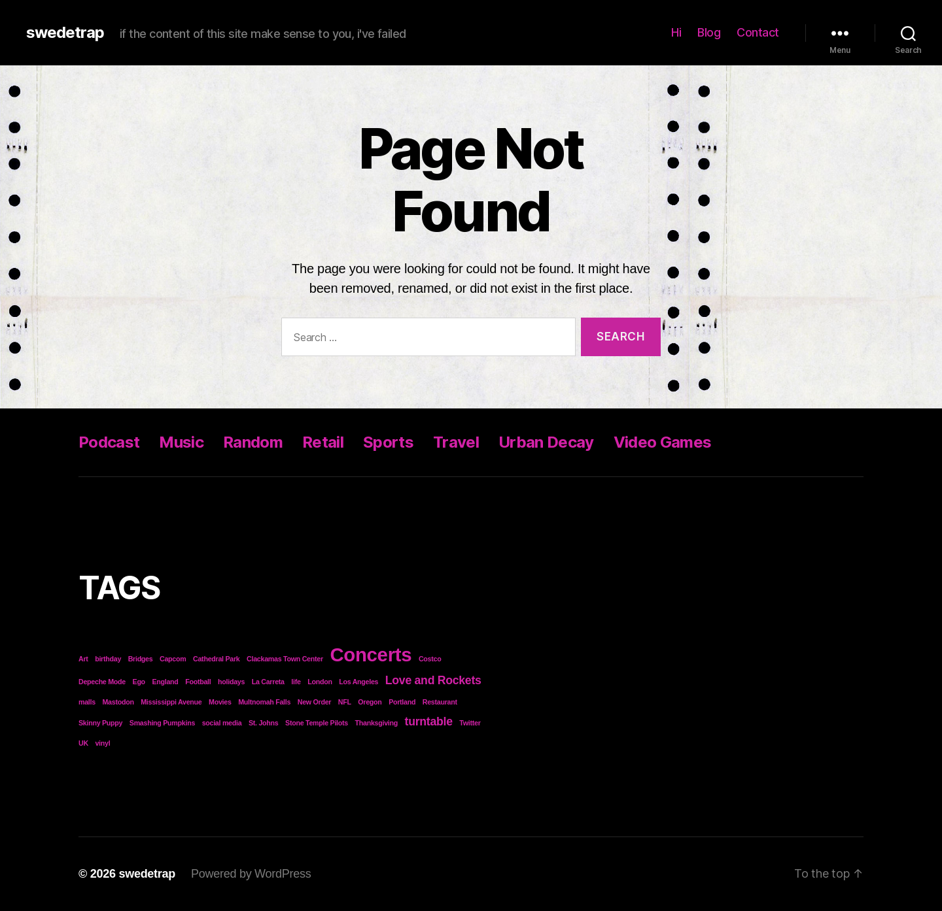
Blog (708, 32)
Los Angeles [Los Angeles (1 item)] (358, 682)
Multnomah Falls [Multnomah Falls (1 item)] (264, 702)
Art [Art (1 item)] (83, 659)
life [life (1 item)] (295, 682)
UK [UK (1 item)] (83, 743)
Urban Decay (546, 442)
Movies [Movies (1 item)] (220, 702)
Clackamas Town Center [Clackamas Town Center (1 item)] (285, 659)
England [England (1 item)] (165, 682)
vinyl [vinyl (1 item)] (102, 743)
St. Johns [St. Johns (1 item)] (264, 723)
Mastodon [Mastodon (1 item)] (117, 702)
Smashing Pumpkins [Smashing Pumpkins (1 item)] (162, 723)
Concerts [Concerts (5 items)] (370, 654)
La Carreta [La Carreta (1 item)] (268, 682)
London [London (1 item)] (319, 682)
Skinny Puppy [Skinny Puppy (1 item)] (100, 723)
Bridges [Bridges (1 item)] (140, 659)
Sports (388, 442)
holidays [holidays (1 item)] (231, 682)
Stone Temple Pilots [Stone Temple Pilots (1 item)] (316, 723)
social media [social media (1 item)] (222, 723)
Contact (758, 32)
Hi (676, 32)
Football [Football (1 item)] (198, 682)
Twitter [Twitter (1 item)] (469, 723)
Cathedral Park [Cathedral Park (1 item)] (216, 659)
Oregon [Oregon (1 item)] (369, 702)
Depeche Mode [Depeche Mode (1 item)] (102, 682)
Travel (456, 442)
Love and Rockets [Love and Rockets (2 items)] (433, 680)
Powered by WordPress (251, 873)
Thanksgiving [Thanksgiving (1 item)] (376, 723)
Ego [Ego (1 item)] (139, 682)
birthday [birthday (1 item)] (108, 659)
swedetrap (65, 33)
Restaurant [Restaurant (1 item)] (440, 702)
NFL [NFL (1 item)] (344, 702)
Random (253, 442)
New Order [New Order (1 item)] (314, 702)
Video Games (663, 442)
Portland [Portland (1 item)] (402, 702)
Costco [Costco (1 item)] (430, 659)
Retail (322, 442)
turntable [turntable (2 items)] (429, 721)
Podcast (108, 442)
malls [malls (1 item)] (87, 702)
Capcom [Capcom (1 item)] (173, 659)
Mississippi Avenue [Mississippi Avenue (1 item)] (171, 702)
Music (181, 442)
